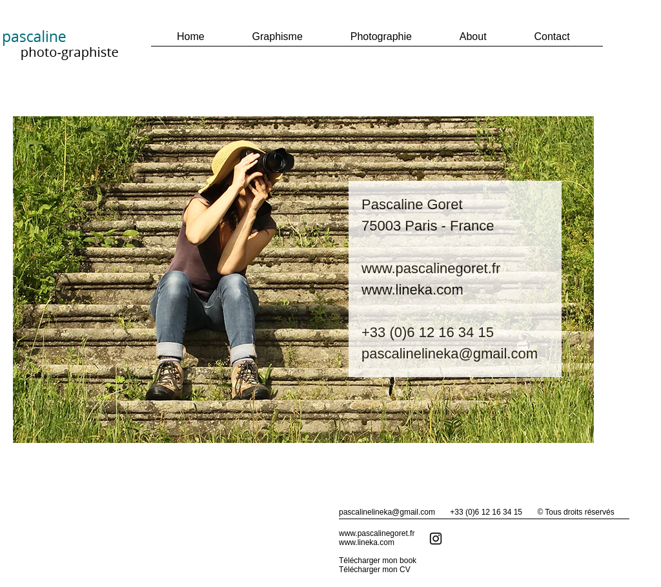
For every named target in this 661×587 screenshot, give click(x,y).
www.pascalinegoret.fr (430, 268)
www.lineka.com (412, 290)
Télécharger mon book (377, 560)
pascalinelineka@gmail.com (449, 353)
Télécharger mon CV (375, 569)
